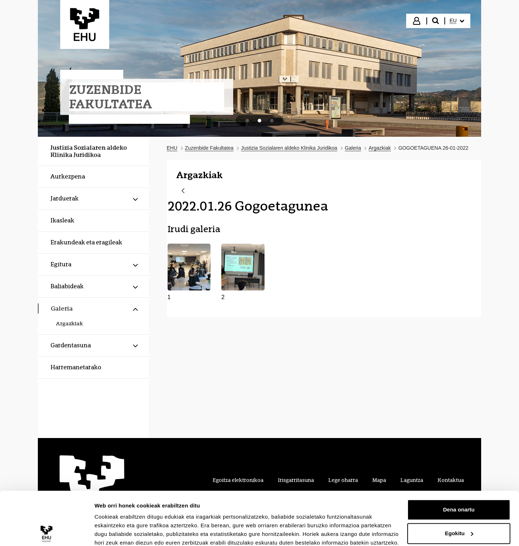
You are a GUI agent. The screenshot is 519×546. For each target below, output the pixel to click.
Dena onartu (459, 479)
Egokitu (459, 502)
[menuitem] (457, 21)
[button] (189, 273)
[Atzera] (183, 191)
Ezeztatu (459, 526)
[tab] (247, 120)
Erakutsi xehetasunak (122, 532)
